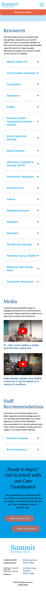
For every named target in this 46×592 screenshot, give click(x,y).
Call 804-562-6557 (10, 560)
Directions (7, 574)
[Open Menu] (41, 4)
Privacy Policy (23, 585)
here (32, 563)
